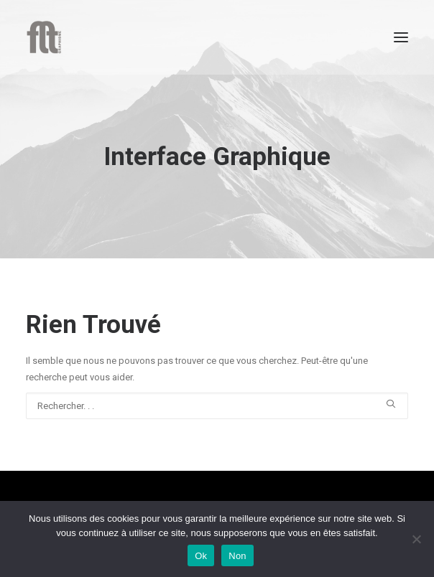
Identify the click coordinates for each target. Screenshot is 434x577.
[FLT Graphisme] (44, 37)
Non (237, 555)
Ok (201, 555)
